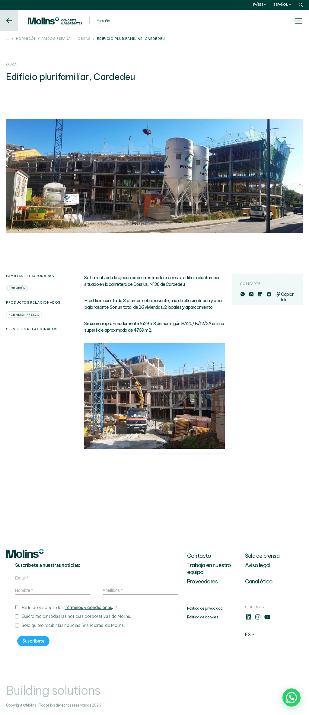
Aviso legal (257, 565)
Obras (84, 39)
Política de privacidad (204, 608)
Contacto (199, 555)
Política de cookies (202, 617)
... (7, 39)
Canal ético (258, 581)
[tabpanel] (154, 396)
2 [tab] (190, 454)
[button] (291, 697)
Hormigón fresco (24, 314)
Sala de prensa (262, 555)
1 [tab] (118, 454)
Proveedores (202, 581)
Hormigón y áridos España (43, 39)
